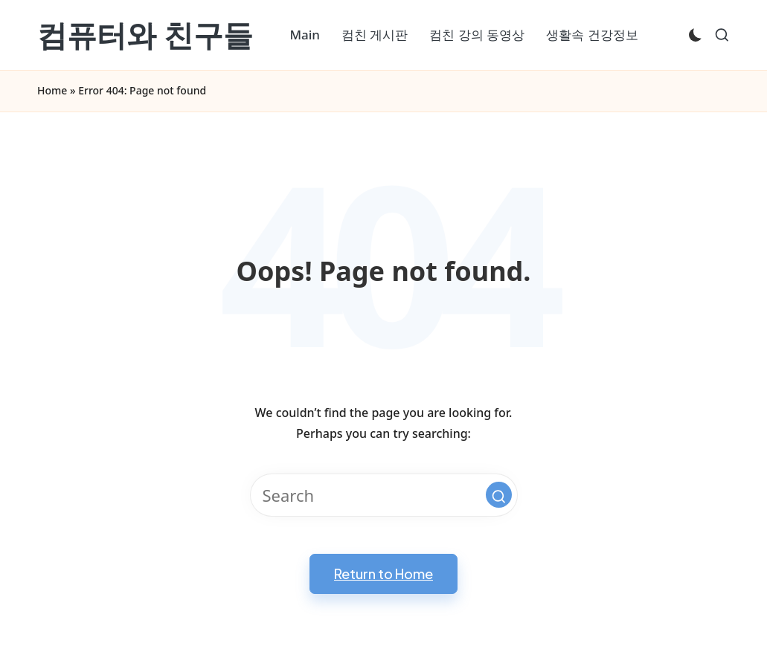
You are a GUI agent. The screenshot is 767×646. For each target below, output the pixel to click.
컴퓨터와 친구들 (145, 35)
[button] (499, 495)
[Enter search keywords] (384, 495)
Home (52, 90)
